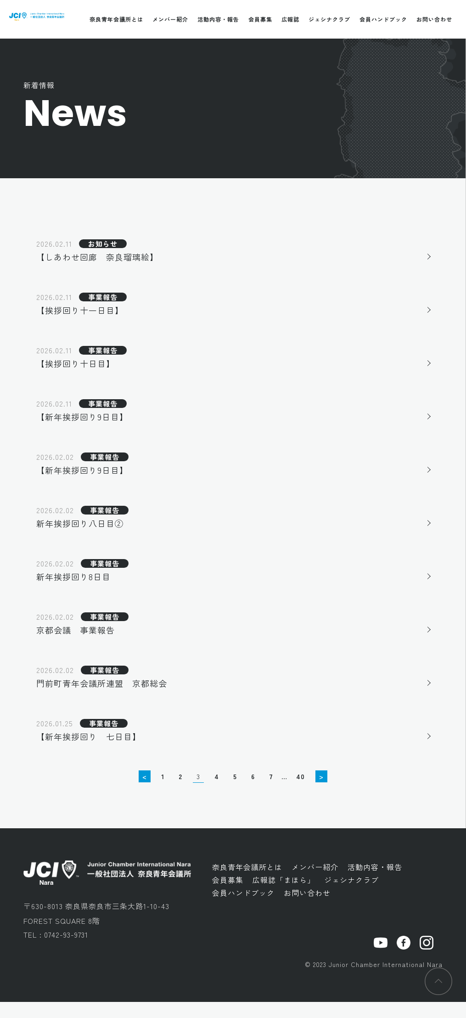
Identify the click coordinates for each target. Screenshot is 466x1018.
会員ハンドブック (383, 19)
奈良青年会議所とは (116, 19)
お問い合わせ (434, 19)
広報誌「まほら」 (284, 895)
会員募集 (260, 19)
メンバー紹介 (170, 19)
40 (300, 792)
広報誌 (290, 19)
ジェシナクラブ (329, 19)
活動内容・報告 (218, 19)
